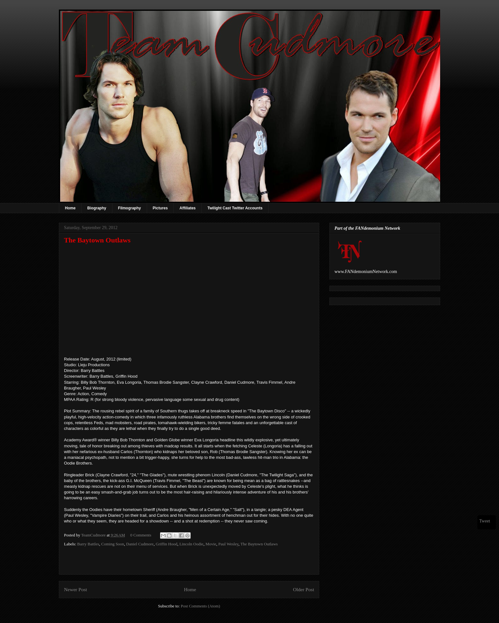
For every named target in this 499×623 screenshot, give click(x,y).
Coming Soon (112, 544)
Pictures (160, 208)
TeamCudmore (94, 535)
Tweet (484, 521)
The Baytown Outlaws (259, 544)
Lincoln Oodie (191, 544)
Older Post (303, 589)
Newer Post (75, 589)
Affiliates (187, 208)
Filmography (129, 208)
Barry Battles (88, 544)
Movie (211, 544)
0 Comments (140, 535)
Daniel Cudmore (139, 544)
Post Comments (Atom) (200, 606)
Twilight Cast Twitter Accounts (235, 208)
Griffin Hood (166, 544)
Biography (96, 208)
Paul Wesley (228, 544)
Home (70, 208)
